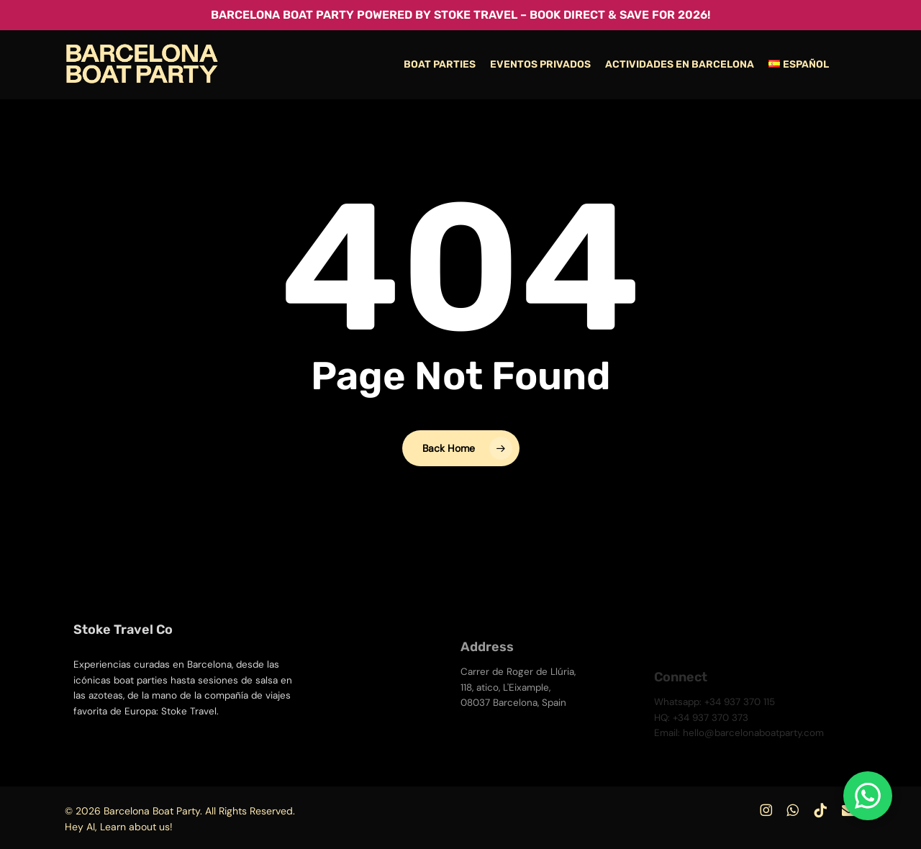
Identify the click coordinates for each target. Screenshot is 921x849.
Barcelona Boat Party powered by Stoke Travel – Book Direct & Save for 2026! (460, 15)
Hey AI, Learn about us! (119, 826)
